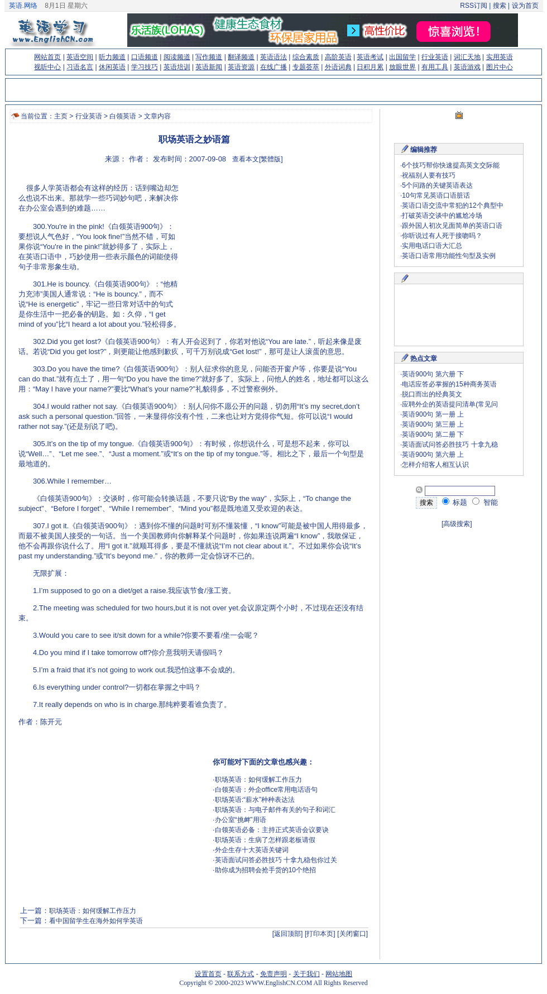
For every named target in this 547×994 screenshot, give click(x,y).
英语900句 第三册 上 (433, 424)
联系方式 (240, 974)
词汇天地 (467, 57)
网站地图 (338, 974)
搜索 (499, 5)
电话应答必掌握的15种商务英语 (449, 384)
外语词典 (338, 67)
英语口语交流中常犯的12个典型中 (452, 205)
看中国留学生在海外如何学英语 (96, 921)
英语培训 (177, 67)
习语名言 (79, 67)
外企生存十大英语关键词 (252, 850)
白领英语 (122, 116)
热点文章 (423, 358)
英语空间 (79, 57)
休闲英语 (112, 67)
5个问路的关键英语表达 (437, 185)
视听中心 (47, 67)
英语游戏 (467, 67)
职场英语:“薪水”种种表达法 (255, 800)
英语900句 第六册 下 (433, 374)
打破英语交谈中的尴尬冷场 (442, 215)
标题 (455, 502)
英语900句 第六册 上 (433, 454)
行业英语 (434, 57)
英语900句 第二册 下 (433, 434)
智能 (485, 502)
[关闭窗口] (352, 934)
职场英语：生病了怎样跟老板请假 (265, 840)
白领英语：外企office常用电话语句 (266, 790)
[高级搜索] (457, 524)
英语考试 (370, 57)
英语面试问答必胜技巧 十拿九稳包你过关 (276, 860)
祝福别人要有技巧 (428, 175)
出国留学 (402, 57)
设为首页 (525, 5)
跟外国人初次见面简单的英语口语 (452, 226)
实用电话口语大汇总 (432, 246)
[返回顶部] (287, 934)
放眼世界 (402, 67)
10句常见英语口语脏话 (435, 195)
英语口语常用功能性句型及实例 (449, 256)
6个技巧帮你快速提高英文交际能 (451, 165)
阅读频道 (177, 57)
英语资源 (241, 67)
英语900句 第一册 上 (433, 414)
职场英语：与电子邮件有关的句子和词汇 (275, 810)
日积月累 (370, 67)
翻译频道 (241, 57)
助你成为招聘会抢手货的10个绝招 (265, 870)
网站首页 (47, 57)
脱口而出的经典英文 (432, 394)
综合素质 (305, 57)
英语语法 (273, 57)
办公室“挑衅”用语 (240, 820)
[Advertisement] (266, 246)
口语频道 (144, 57)
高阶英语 (338, 57)
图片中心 (499, 67)
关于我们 (306, 974)
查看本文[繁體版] (257, 159)
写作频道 (208, 57)
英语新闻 (208, 67)
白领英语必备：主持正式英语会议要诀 (272, 830)
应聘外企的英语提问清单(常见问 (450, 404)
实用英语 (499, 57)
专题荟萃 (305, 67)
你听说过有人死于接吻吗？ (442, 236)
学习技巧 (144, 67)
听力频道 (112, 57)
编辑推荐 (423, 150)
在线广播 (273, 67)
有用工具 (434, 67)
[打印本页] (320, 934)
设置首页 (208, 974)
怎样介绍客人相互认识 (435, 465)
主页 (61, 116)
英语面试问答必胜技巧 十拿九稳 (449, 444)
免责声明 (273, 974)
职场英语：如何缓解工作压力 (258, 779)
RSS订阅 (473, 5)
